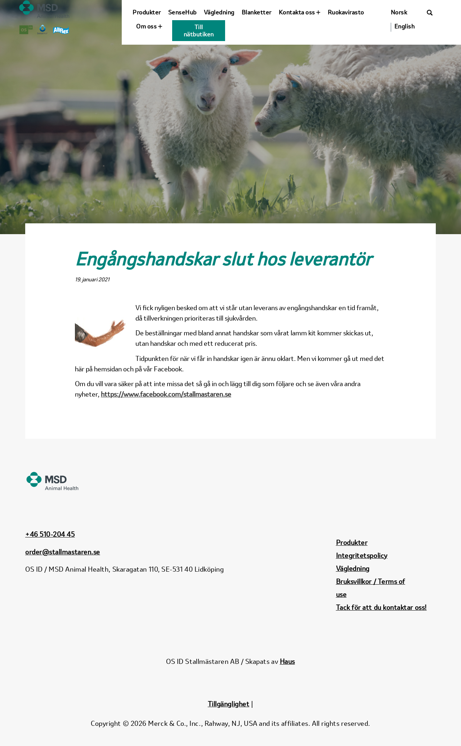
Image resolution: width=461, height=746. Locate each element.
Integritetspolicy (362, 555)
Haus (287, 661)
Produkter (147, 12)
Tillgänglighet (229, 704)
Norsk (399, 12)
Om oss (149, 26)
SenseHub (182, 12)
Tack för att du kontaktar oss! (381, 607)
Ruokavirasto (346, 12)
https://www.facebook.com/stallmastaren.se (166, 394)
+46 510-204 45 (50, 534)
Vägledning (219, 12)
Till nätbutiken (199, 30)
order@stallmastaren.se (62, 552)
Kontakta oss (300, 12)
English (404, 26)
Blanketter (257, 12)
